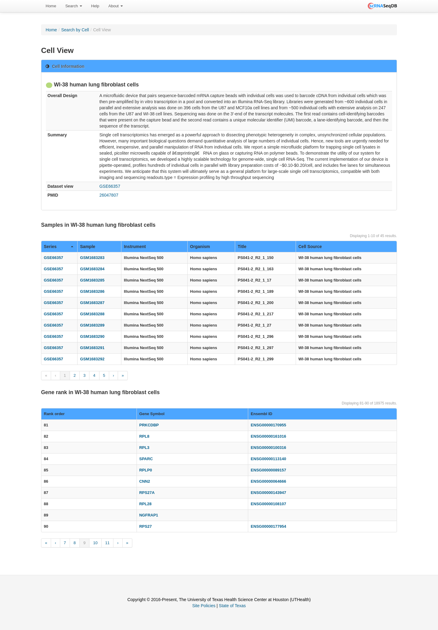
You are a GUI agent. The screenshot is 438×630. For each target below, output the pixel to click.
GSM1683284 (92, 269)
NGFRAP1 (148, 515)
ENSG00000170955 (268, 425)
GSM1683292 (92, 359)
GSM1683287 (92, 302)
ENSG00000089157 (268, 470)
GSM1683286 (92, 291)
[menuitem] (51, 6)
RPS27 (145, 526)
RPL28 (145, 504)
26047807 (108, 195)
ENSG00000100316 (268, 447)
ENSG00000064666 (268, 481)
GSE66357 (109, 186)
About (115, 6)
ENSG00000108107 (268, 504)
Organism (200, 246)
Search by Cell (75, 29)
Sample (87, 246)
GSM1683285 (92, 280)
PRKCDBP (149, 425)
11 (107, 543)
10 (95, 543)
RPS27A (147, 492)
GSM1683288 (92, 314)
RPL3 (144, 447)
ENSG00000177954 (268, 526)
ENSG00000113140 (268, 459)
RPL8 (144, 436)
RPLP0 (145, 470)
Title (242, 246)
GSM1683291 (92, 347)
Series (58, 246)
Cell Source (310, 246)
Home (51, 6)
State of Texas (232, 605)
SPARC (146, 459)
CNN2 (144, 481)
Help (95, 6)
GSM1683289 (92, 325)
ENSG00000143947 (268, 492)
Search (73, 6)
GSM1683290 (92, 336)
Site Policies (203, 605)
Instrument (135, 246)
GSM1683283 (92, 257)
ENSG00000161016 (268, 436)
